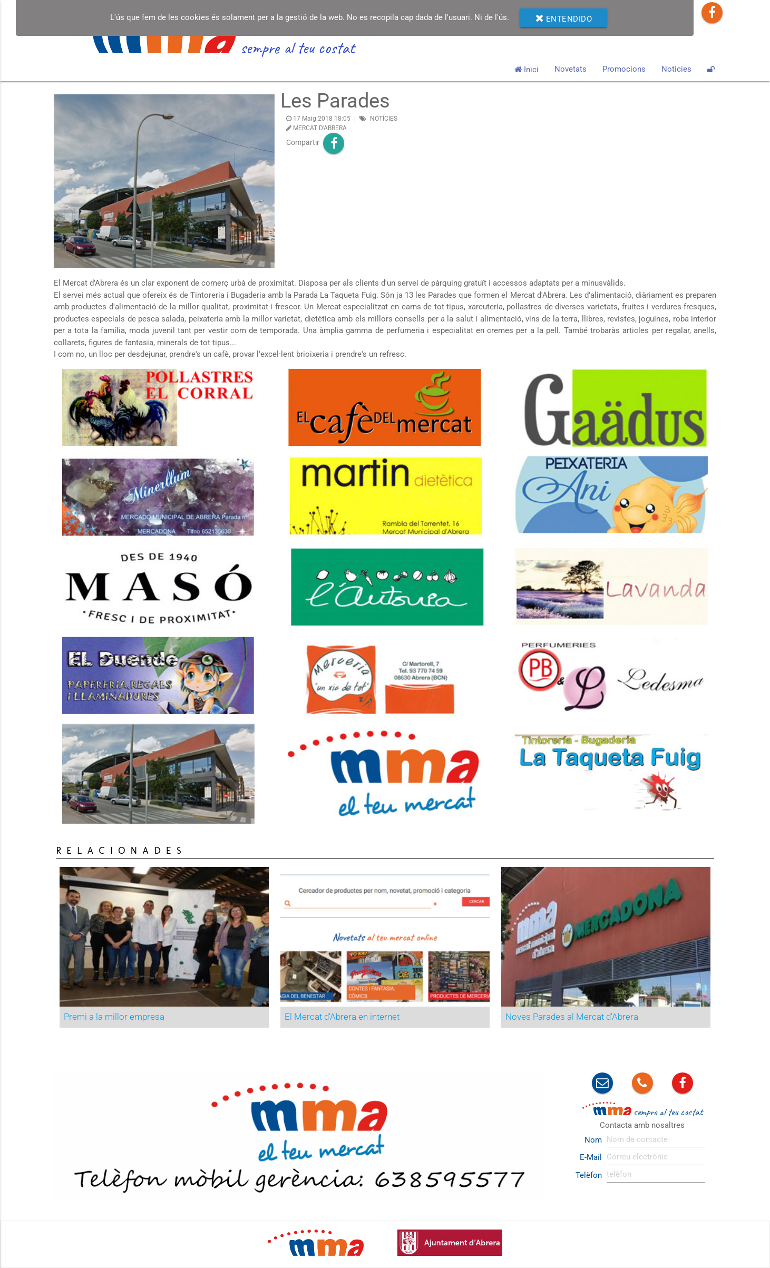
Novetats (570, 69)
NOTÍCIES (383, 118)
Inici (526, 69)
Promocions (624, 69)
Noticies (676, 69)
